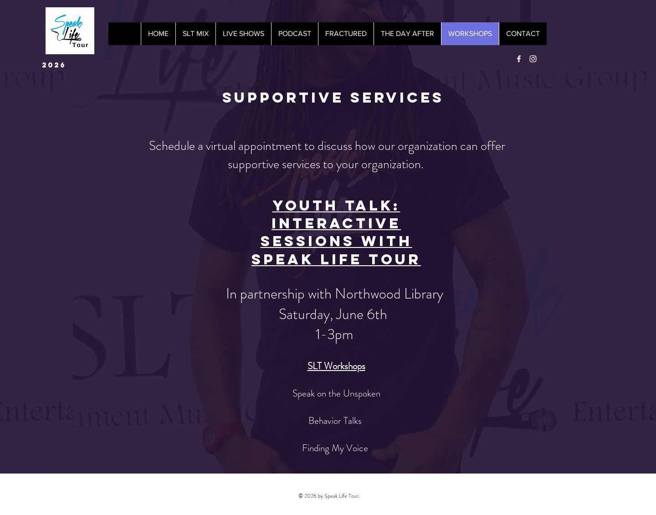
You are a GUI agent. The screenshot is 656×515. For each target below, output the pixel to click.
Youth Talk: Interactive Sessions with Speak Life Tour (336, 232)
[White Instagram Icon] (533, 58)
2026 (54, 64)
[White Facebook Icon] (518, 58)
